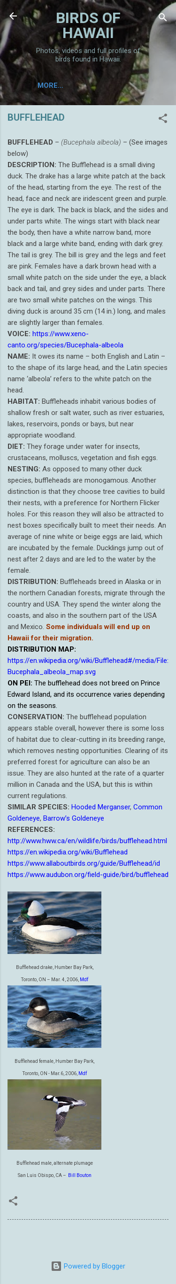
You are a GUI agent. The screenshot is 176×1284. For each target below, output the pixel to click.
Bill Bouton (79, 1175)
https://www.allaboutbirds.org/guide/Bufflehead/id (84, 863)
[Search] (162, 19)
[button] (162, 120)
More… (50, 85)
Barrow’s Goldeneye (73, 818)
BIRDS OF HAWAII (88, 25)
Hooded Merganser (100, 807)
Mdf (84, 979)
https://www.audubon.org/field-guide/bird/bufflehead (88, 874)
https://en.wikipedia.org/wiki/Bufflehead (68, 852)
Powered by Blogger (88, 1266)
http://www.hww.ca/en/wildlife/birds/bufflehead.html (87, 841)
